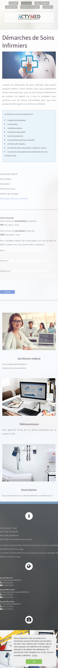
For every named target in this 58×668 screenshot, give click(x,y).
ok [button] (34, 662)
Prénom (4, 261)
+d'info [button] (34, 655)
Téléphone (5, 271)
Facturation (5, 183)
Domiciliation (6, 179)
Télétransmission (7, 188)
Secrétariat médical (8, 174)
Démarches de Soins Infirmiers (14, 198)
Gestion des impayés (9, 193)
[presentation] (17, 283)
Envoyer (7, 292)
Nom (2, 250)
